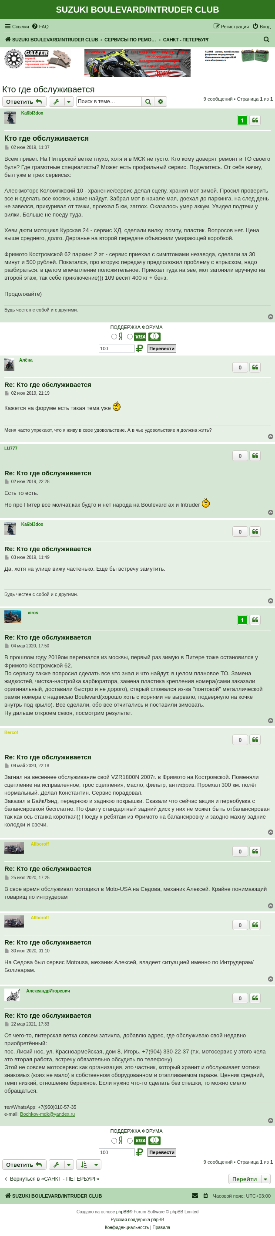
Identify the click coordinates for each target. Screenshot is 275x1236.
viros (33, 612)
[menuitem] (40, 26)
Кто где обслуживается (48, 89)
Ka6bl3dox (32, 113)
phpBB (122, 1211)
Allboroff (40, 844)
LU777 (10, 448)
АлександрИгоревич (48, 991)
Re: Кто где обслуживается (47, 384)
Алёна (26, 360)
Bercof (11, 732)
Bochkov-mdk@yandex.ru (47, 1114)
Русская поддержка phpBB (137, 1219)
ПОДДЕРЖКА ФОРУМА (136, 327)
